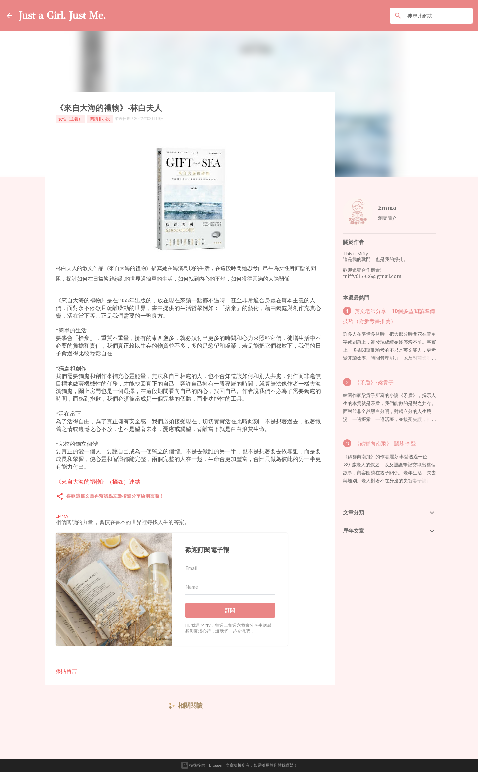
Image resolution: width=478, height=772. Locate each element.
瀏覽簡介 (387, 218)
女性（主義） (70, 118)
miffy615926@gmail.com (372, 276)
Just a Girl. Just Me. (62, 15)
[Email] (230, 568)
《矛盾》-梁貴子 (374, 382)
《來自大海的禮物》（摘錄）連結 (98, 481)
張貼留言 (66, 671)
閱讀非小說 (100, 118)
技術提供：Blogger (202, 765)
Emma (387, 208)
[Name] (230, 587)
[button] (60, 496)
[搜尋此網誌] (439, 16)
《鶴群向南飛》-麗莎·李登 (385, 443)
